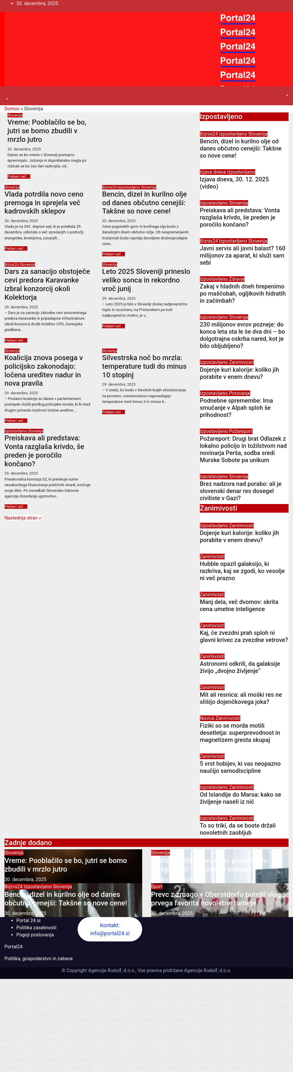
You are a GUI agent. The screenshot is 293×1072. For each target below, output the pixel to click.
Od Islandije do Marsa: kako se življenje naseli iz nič (240, 798)
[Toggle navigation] (8, 93)
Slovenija (15, 115)
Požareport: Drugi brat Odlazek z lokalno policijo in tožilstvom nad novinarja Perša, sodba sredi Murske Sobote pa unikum (243, 449)
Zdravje (237, 279)
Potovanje (239, 393)
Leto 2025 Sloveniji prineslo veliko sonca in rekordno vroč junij (146, 280)
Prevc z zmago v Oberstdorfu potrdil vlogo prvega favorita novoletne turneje (218, 898)
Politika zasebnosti (36, 927)
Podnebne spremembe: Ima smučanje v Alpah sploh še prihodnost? (236, 407)
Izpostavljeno (129, 187)
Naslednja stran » (22, 518)
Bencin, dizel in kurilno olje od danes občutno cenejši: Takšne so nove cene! (144, 203)
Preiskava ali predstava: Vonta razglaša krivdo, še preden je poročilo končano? (44, 451)
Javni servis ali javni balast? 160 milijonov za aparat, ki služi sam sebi (243, 255)
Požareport (241, 431)
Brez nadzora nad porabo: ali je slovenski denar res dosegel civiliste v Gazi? (241, 491)
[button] (6, 99)
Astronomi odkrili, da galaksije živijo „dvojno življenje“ (240, 667)
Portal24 (13, 946)
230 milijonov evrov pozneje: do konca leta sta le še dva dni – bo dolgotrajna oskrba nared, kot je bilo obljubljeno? (242, 335)
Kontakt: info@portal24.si (110, 929)
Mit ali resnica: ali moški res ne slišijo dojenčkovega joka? (241, 698)
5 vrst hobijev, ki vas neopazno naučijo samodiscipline (240, 767)
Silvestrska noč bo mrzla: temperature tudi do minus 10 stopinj (144, 366)
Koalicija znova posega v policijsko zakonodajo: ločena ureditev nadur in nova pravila (43, 370)
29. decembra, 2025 (21, 307)
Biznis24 (109, 187)
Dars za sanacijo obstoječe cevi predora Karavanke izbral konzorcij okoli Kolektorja (47, 284)
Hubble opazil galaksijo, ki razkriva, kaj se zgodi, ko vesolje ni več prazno (242, 571)
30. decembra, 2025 (24, 149)
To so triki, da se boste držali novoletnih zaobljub (238, 829)
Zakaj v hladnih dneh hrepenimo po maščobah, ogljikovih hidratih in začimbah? (243, 293)
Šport (157, 886)
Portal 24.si (28, 920)
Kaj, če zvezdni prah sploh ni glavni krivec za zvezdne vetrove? (244, 636)
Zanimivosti (241, 362)
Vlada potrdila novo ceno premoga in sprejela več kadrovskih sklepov (43, 203)
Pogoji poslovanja (35, 935)
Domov (11, 109)
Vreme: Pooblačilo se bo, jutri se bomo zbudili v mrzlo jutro (46, 131)
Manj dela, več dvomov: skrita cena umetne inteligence (239, 605)
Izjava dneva (213, 172)
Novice (208, 718)
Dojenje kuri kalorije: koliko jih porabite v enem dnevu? (239, 373)
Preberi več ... (18, 176)
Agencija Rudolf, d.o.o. (207, 970)
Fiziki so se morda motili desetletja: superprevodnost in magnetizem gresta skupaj (240, 732)
